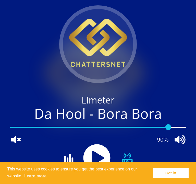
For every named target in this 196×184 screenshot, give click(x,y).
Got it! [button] (170, 173)
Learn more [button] (35, 176)
